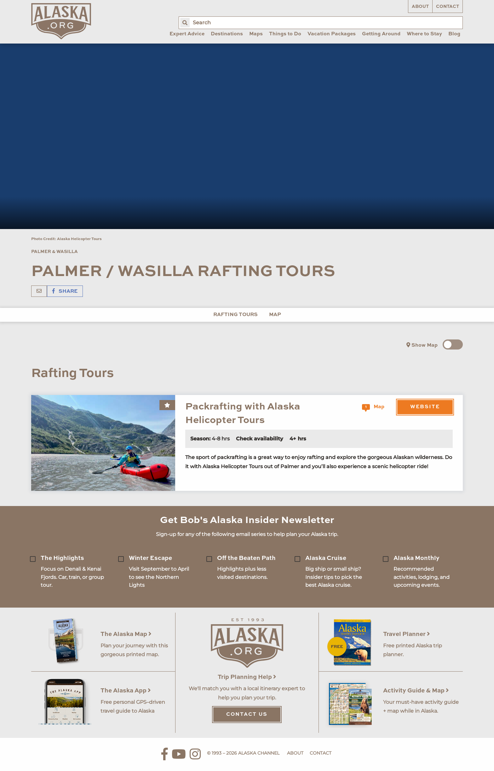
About (420, 6)
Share (65, 291)
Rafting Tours (235, 314)
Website (425, 406)
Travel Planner (406, 634)
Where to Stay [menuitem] (424, 34)
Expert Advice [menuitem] (186, 34)
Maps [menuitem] (256, 34)
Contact (447, 6)
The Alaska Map (126, 634)
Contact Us (246, 714)
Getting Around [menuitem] (381, 34)
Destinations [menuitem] (227, 34)
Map (275, 314)
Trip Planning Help (247, 677)
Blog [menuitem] (454, 34)
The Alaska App (126, 691)
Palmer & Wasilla (54, 252)
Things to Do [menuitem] (285, 34)
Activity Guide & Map (416, 691)
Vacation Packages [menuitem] (331, 34)
